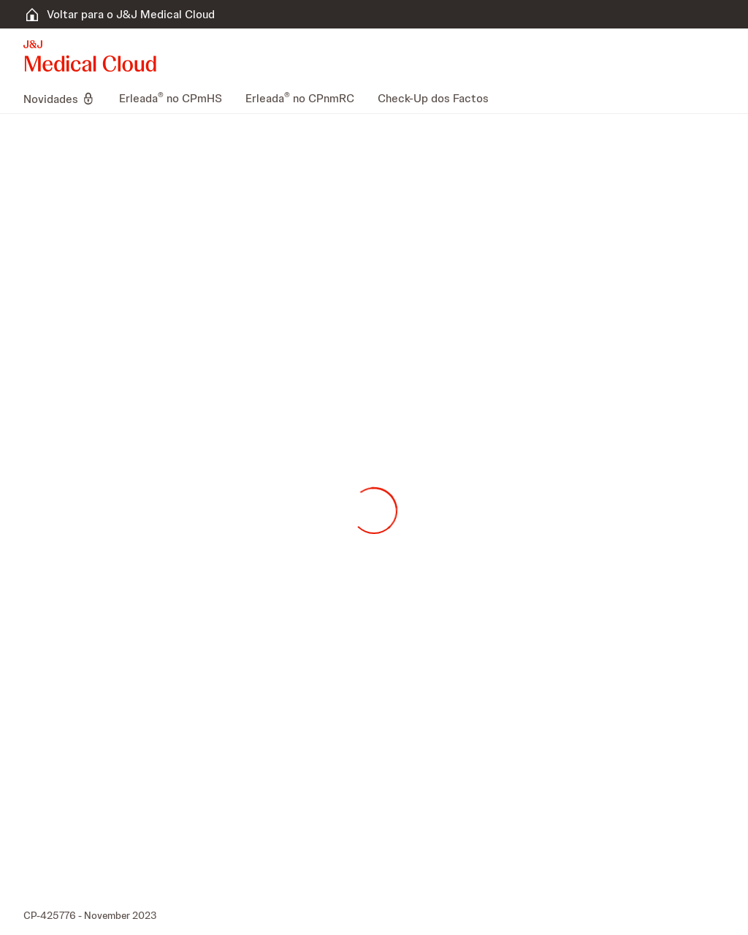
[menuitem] (65, 98)
